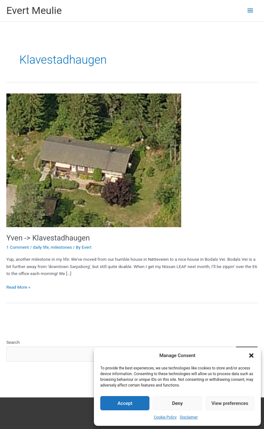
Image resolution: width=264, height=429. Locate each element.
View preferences (229, 403)
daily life (41, 247)
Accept (124, 403)
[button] (251, 355)
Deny (177, 403)
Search (13, 342)
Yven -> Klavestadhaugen (48, 238)
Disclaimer (189, 417)
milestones (61, 247)
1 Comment (17, 247)
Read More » (18, 287)
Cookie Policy (165, 417)
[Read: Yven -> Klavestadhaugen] (93, 159)
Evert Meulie (34, 10)
